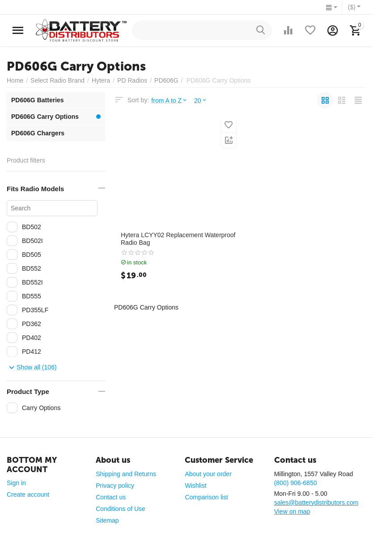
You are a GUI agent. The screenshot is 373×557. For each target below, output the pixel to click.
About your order (208, 473)
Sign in (16, 482)
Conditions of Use (120, 508)
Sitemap (107, 520)
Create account (28, 494)
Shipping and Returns (126, 473)
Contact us (111, 497)
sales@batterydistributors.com (316, 502)
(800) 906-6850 (295, 482)
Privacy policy (115, 485)
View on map (292, 511)
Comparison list (206, 497)
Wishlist (195, 485)
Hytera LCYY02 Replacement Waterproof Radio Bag (178, 238)
